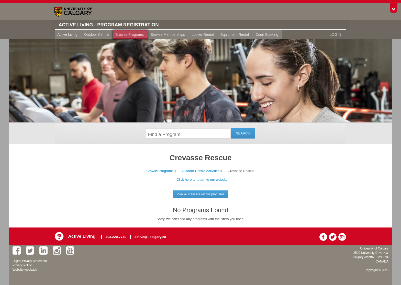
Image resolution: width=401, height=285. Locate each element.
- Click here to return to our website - (202, 179)
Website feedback (25, 269)
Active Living (67, 34)
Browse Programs (129, 34)
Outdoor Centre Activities (200, 171)
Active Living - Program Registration (113, 24)
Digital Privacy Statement (30, 260)
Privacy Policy (22, 265)
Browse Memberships (168, 34)
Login (335, 34)
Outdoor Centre (96, 34)
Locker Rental (203, 34)
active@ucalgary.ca (151, 236)
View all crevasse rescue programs (200, 194)
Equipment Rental (234, 34)
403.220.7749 (116, 236)
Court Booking (266, 34)
